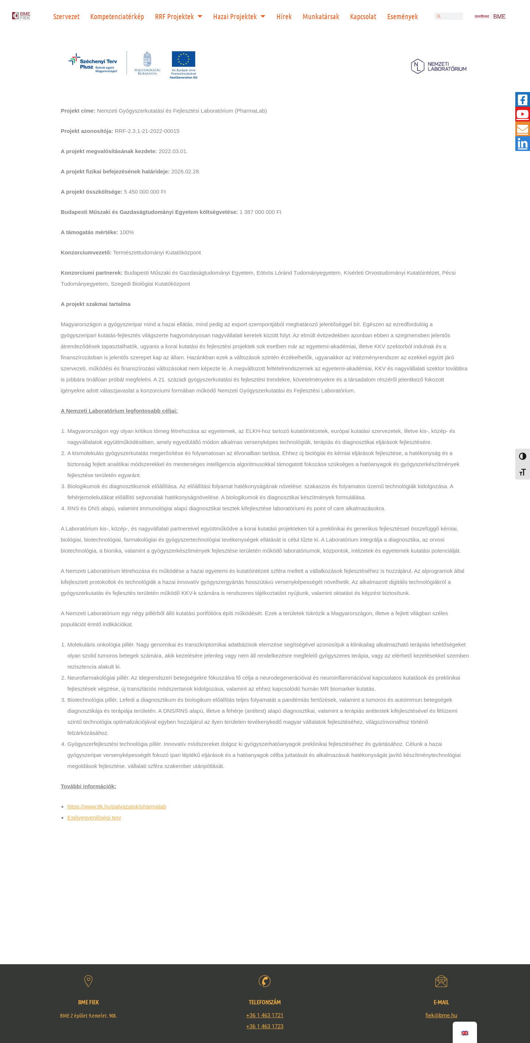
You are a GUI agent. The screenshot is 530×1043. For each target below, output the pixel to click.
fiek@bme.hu (441, 1015)
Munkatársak (321, 16)
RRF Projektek (178, 16)
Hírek (284, 16)
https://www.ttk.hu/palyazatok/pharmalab (116, 806)
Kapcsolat (363, 16)
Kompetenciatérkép (117, 16)
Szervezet (66, 16)
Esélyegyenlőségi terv (94, 817)
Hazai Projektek (239, 16)
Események (402, 16)
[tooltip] (522, 99)
